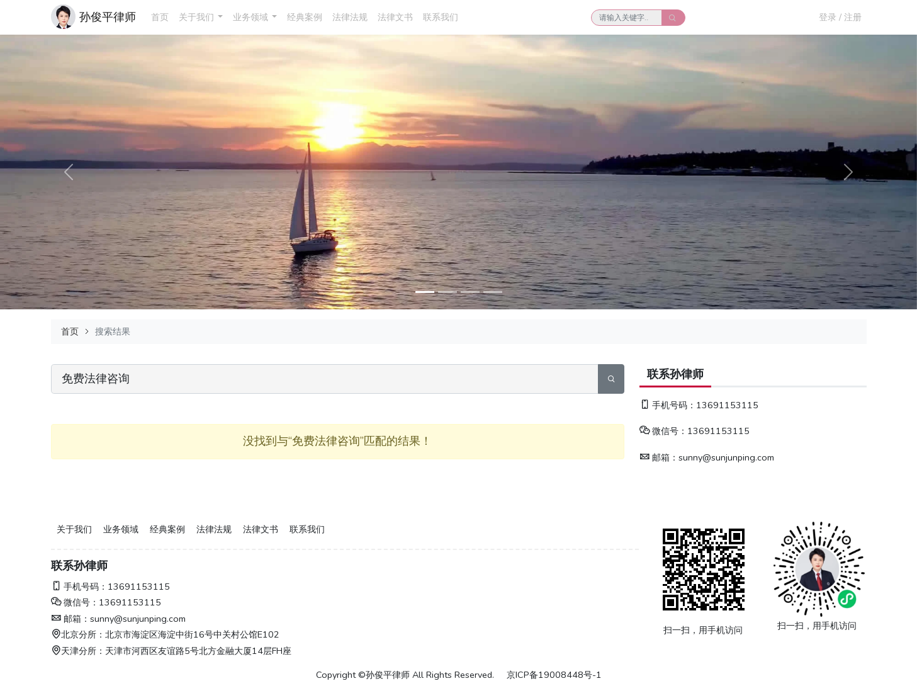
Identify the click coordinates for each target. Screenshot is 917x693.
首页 (160, 17)
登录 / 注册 (840, 17)
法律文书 (395, 17)
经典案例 (304, 17)
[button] (220, 17)
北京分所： (78, 634)
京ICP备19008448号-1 (554, 674)
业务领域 (250, 17)
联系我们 (440, 17)
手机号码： (667, 405)
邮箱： (658, 457)
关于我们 (196, 17)
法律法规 (350, 17)
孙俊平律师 (107, 17)
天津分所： (78, 650)
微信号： (663, 431)
